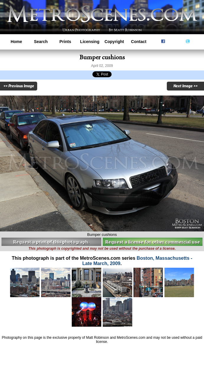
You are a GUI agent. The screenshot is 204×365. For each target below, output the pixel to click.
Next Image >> (185, 86)
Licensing (89, 41)
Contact (138, 41)
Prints (65, 41)
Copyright (114, 41)
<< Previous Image (18, 86)
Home (16, 41)
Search (41, 41)
